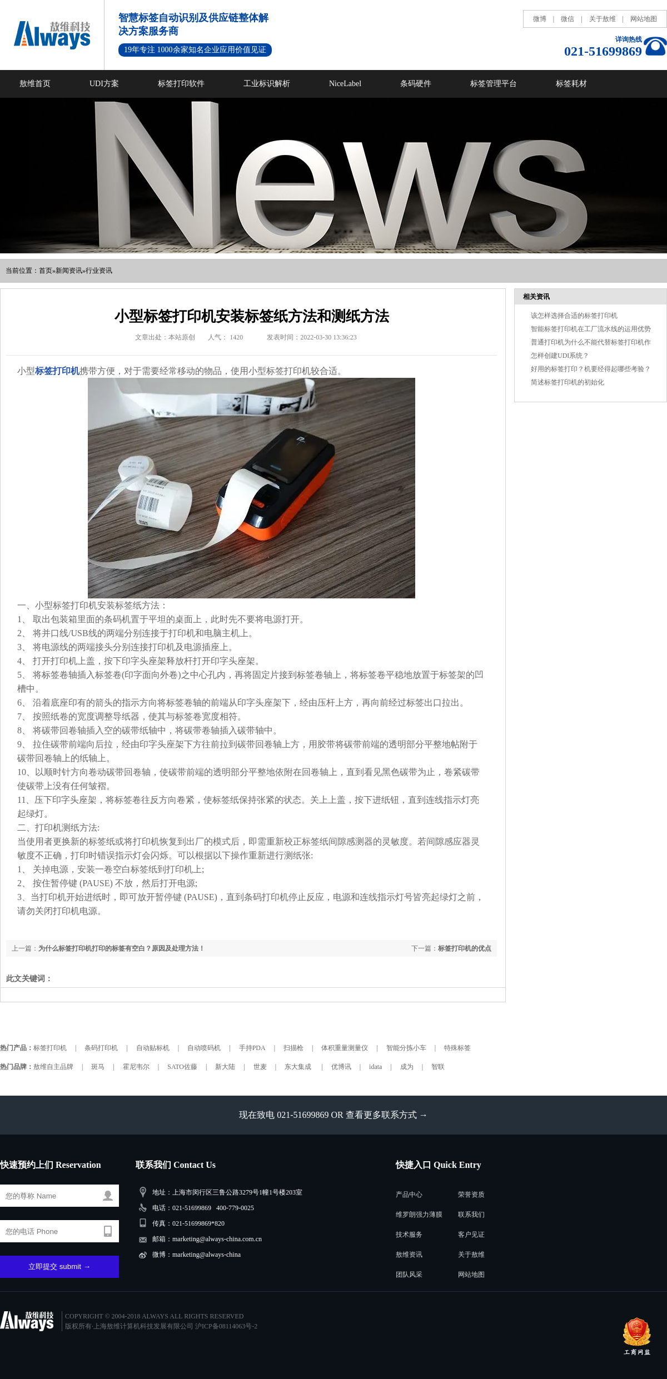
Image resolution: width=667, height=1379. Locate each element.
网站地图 (643, 19)
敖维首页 (35, 83)
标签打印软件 (181, 83)
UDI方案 (104, 83)
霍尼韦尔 (136, 1067)
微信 (567, 19)
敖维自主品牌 (53, 1067)
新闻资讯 (69, 270)
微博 (539, 19)
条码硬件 (415, 83)
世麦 (260, 1067)
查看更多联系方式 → (387, 1115)
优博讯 (341, 1067)
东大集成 (299, 1067)
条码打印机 (101, 1048)
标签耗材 (571, 83)
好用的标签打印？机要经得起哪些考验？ (591, 369)
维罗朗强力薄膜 (419, 1214)
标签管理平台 (493, 83)
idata (375, 1067)
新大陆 (225, 1067)
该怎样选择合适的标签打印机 (574, 315)
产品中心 (409, 1194)
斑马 (97, 1067)
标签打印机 (50, 1048)
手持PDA (252, 1048)
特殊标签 (457, 1048)
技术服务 (409, 1234)
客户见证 (471, 1234)
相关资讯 (536, 297)
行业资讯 (99, 270)
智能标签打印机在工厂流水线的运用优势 (591, 329)
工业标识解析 (266, 83)
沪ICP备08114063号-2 (226, 1326)
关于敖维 (602, 19)
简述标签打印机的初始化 (567, 382)
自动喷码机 (204, 1048)
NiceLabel (345, 83)
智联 (438, 1067)
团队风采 (409, 1274)
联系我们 (471, 1214)
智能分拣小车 (406, 1048)
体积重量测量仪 (344, 1048)
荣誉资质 (471, 1194)
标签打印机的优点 (464, 948)
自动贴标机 (153, 1048)
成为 (407, 1067)
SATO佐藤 (182, 1067)
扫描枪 (293, 1048)
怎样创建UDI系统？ (560, 355)
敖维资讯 (409, 1254)
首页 (45, 270)
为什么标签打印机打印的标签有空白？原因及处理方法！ (121, 948)
